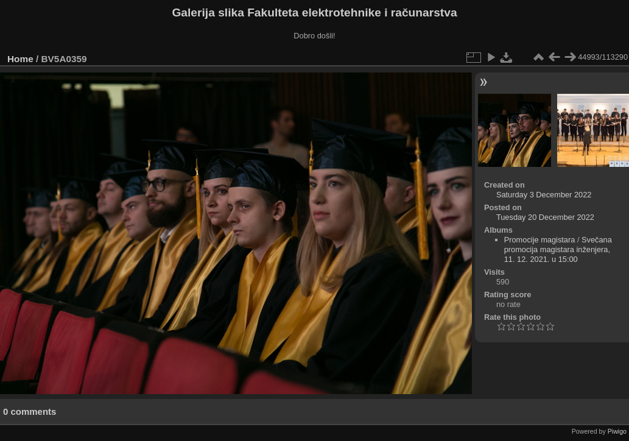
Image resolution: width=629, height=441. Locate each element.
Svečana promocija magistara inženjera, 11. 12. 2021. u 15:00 (558, 249)
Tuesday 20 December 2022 (545, 217)
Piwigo (617, 431)
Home (20, 59)
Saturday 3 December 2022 (544, 194)
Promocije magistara (539, 239)
